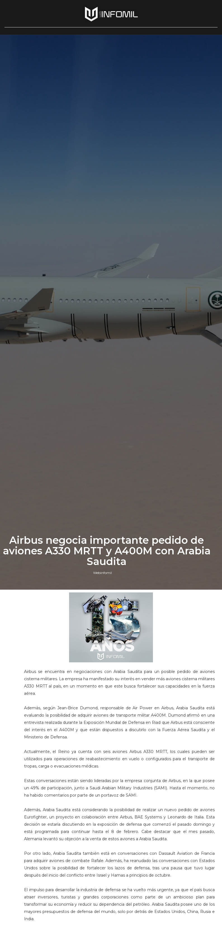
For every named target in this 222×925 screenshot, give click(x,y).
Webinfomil (102, 573)
